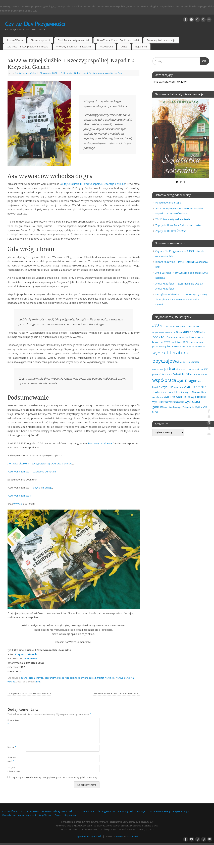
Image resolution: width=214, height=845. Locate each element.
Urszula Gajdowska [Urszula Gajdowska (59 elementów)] (198, 374)
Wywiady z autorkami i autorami (73, 46)
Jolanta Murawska (165, 261)
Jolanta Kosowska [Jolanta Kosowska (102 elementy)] (175, 346)
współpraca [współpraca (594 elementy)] (164, 380)
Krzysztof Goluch (72, 73)
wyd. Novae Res (113, 73)
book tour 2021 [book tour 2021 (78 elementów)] (176, 337)
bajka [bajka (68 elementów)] (202, 332)
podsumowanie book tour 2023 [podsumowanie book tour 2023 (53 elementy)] (194, 369)
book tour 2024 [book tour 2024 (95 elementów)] (179, 342)
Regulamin (141, 46)
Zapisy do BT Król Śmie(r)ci (170, 231)
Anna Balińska (163, 272)
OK (203, 60)
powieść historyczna (93, 73)
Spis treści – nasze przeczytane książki (27, 46)
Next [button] (204, 137)
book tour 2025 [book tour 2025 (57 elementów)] (196, 342)
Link (38, 681)
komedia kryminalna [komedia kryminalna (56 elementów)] (195, 346)
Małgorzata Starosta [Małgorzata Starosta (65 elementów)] (189, 362)
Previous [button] (156, 137)
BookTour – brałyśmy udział (73, 40)
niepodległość (72, 677)
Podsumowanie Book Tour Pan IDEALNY (116, 693)
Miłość (60, 677)
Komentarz (12, 722)
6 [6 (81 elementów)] (153, 326)
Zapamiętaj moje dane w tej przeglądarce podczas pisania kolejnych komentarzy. (55, 777)
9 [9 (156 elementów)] (161, 326)
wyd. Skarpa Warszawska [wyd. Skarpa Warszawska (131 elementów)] (168, 402)
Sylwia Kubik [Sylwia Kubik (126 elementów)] (181, 374)
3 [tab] (184, 182)
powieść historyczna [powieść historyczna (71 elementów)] (162, 374)
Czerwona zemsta (18, 471)
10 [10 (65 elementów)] (164, 326)
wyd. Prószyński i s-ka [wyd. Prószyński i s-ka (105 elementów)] (177, 397)
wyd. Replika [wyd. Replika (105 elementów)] (198, 397)
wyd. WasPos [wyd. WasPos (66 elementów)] (170, 407)
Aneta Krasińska (164, 283)
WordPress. (133, 836)
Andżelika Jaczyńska (25, 73)
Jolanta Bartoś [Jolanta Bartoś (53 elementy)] (158, 346)
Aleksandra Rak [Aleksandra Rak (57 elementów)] (172, 326)
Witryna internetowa (12, 769)
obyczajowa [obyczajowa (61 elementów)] (158, 369)
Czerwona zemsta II (44, 471)
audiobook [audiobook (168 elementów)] (191, 332)
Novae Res (31, 658)
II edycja (47, 487)
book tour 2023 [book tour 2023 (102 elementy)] (161, 342)
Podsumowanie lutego (168, 202)
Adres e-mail (12, 759)
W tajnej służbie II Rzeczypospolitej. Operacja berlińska (93, 183)
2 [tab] (181, 182)
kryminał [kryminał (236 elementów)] (159, 353)
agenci (24, 677)
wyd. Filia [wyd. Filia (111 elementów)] (168, 387)
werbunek (121, 677)
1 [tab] (177, 182)
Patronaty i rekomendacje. (161, 40)
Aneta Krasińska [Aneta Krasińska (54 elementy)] (187, 326)
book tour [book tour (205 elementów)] (160, 337)
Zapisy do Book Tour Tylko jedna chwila (178, 225)
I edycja (35, 487)
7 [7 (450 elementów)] (155, 325)
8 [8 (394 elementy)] (158, 325)
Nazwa (12, 746)
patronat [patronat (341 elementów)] (172, 368)
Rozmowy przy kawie (99, 443)
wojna (130, 677)
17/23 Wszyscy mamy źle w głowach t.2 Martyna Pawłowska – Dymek (181, 299)
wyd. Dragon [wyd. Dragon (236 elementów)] (187, 380)
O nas (124, 46)
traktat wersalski (105, 677)
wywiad (17, 503)
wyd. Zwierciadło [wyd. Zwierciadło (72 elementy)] (185, 407)
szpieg (92, 677)
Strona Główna (15, 40)
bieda (32, 677)
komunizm (50, 677)
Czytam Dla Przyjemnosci (170, 251)
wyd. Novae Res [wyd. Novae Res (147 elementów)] (195, 392)
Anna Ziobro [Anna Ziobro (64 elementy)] (177, 332)
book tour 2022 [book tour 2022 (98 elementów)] (194, 337)
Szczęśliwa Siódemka (167, 294)
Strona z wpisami (40, 40)
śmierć (84, 677)
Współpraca (106, 46)
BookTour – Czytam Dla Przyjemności (118, 40)
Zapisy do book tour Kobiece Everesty (30, 693)
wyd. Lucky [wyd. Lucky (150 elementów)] (176, 392)
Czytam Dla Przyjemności (35, 24)
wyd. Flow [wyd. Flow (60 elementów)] (178, 387)
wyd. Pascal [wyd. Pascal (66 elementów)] (157, 397)
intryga (39, 677)
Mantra (120, 836)
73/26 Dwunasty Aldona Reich (172, 219)
